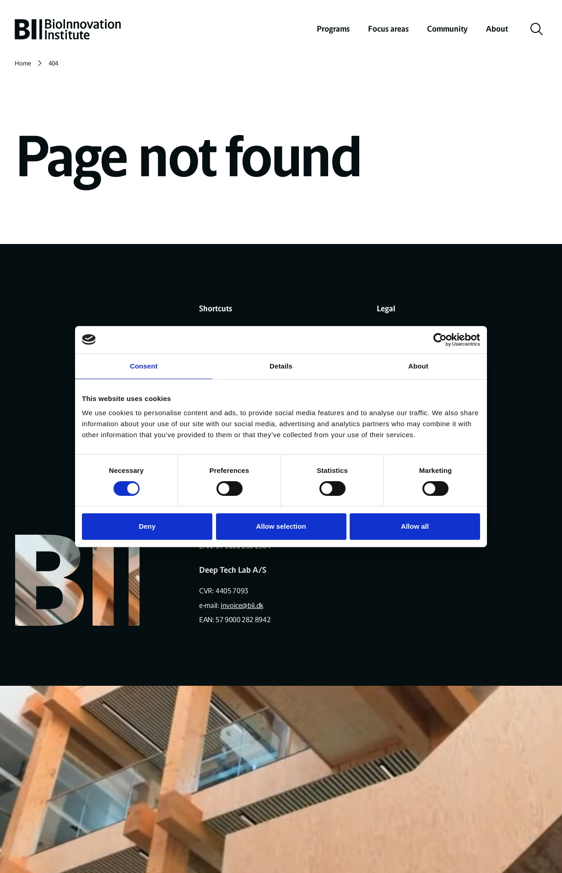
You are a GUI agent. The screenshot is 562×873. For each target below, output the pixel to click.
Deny (147, 526)
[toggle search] (536, 29)
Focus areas (388, 29)
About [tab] (418, 366)
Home (23, 63)
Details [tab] (281, 366)
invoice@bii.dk (242, 605)
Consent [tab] (144, 366)
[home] (68, 29)
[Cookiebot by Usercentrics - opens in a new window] (440, 340)
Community (447, 29)
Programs (333, 29)
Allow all (415, 526)
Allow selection (281, 526)
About (497, 29)
